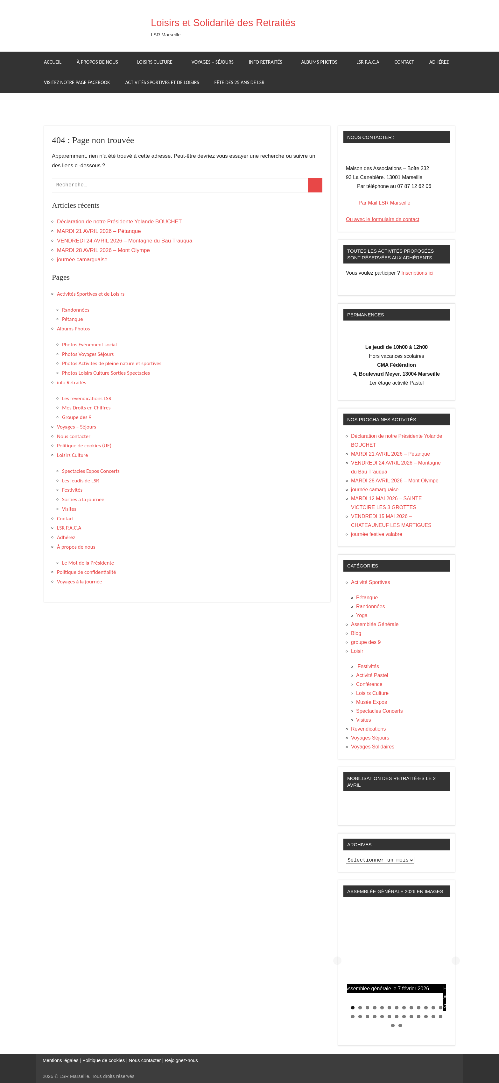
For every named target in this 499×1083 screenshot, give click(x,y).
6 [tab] (389, 1007)
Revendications (368, 729)
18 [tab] (382, 1016)
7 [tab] (396, 1007)
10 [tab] (418, 1007)
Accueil (52, 62)
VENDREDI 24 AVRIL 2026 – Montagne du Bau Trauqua (124, 241)
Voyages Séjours (370, 737)
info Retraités (269, 62)
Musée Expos (371, 702)
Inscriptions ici (417, 273)
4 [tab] (374, 1007)
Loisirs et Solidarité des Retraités (244, 22)
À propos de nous (100, 62)
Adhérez (439, 62)
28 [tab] (400, 1025)
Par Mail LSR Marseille (385, 203)
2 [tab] (360, 1007)
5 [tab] (382, 1007)
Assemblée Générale (374, 624)
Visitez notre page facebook (77, 82)
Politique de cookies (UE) (84, 445)
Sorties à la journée (83, 499)
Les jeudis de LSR (80, 480)
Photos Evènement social (89, 344)
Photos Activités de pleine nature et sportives (111, 363)
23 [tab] (418, 1016)
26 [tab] (440, 1016)
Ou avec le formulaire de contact (382, 219)
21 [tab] (404, 1016)
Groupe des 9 (76, 417)
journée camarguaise (82, 259)
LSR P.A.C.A (367, 62)
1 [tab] (353, 1007)
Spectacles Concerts (379, 711)
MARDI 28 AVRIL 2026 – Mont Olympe (103, 250)
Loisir (357, 651)
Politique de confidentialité (86, 572)
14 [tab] (353, 1016)
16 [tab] (367, 1016)
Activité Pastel (372, 675)
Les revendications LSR (86, 398)
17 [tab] (374, 1016)
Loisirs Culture (158, 62)
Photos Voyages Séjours (88, 354)
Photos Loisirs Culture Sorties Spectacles (106, 373)
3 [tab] (367, 1007)
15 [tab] (360, 1016)
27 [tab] (393, 1025)
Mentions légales (61, 1060)
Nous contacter (73, 436)
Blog (356, 633)
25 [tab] (433, 1016)
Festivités (72, 490)
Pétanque (72, 319)
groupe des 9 (366, 642)
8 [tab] (404, 1007)
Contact (404, 62)
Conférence (369, 684)
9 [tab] (411, 1007)
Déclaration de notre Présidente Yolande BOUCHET (119, 222)
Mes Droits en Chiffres (86, 407)
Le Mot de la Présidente (88, 563)
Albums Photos (322, 62)
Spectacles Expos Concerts (91, 471)
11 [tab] (426, 1007)
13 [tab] (440, 1007)
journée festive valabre (376, 534)
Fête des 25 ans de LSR (239, 82)
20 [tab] (396, 1016)
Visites (69, 509)
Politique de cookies (103, 1060)
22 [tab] (411, 1016)
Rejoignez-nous (180, 1060)
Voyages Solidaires (372, 746)
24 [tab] (426, 1016)
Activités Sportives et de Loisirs (162, 82)
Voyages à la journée (79, 581)
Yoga (362, 615)
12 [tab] (433, 1007)
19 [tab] (389, 1016)
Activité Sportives (370, 582)
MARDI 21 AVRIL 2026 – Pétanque (99, 231)
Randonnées (75, 310)
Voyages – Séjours (213, 62)
